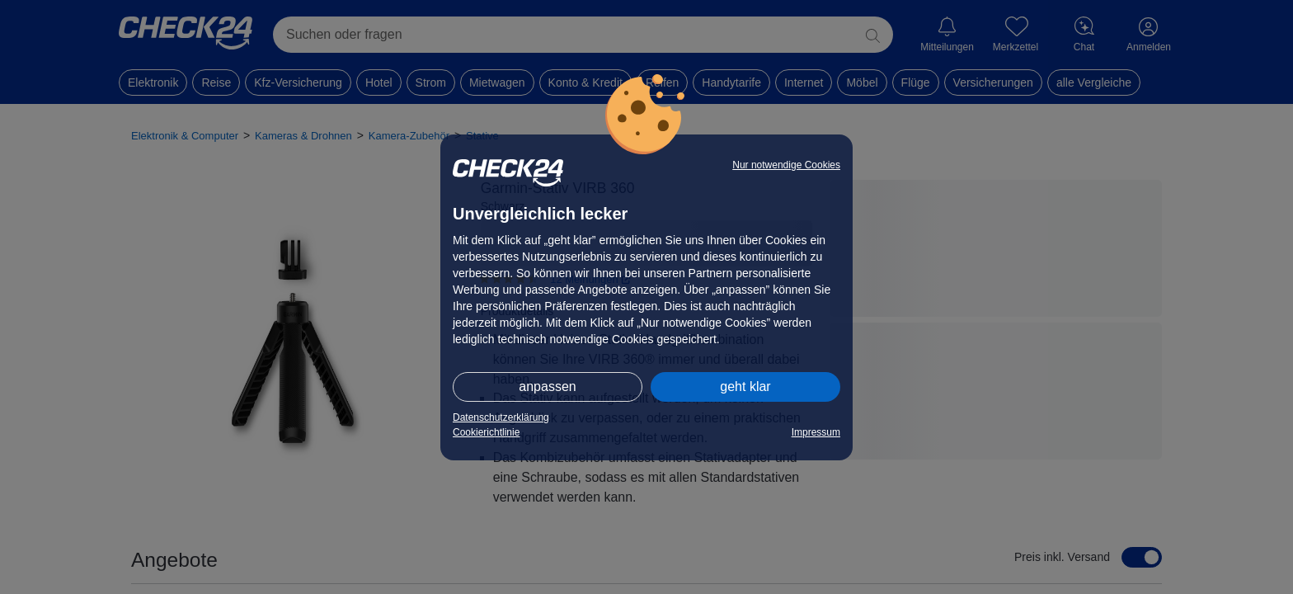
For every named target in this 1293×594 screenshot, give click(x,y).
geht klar (745, 387)
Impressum (816, 432)
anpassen (547, 387)
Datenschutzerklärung (501, 417)
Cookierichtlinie (486, 432)
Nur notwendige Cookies (786, 165)
